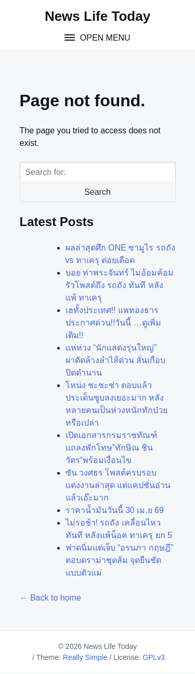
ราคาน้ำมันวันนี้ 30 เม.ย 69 (115, 510)
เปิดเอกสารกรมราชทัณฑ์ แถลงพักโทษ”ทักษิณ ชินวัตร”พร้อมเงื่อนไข (111, 448)
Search (97, 192)
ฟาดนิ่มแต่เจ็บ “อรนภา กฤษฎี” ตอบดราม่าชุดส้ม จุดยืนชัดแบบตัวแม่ (120, 560)
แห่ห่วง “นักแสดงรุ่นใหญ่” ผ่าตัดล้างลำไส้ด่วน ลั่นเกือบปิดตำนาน (115, 360)
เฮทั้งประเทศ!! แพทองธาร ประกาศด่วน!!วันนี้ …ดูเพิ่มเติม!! (113, 323)
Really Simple (85, 657)
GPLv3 (153, 657)
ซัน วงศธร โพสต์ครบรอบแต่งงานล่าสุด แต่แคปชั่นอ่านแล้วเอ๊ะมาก (118, 485)
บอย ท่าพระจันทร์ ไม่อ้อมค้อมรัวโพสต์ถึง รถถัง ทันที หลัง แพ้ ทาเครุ (120, 285)
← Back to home (50, 597)
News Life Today (97, 16)
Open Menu (103, 37)
